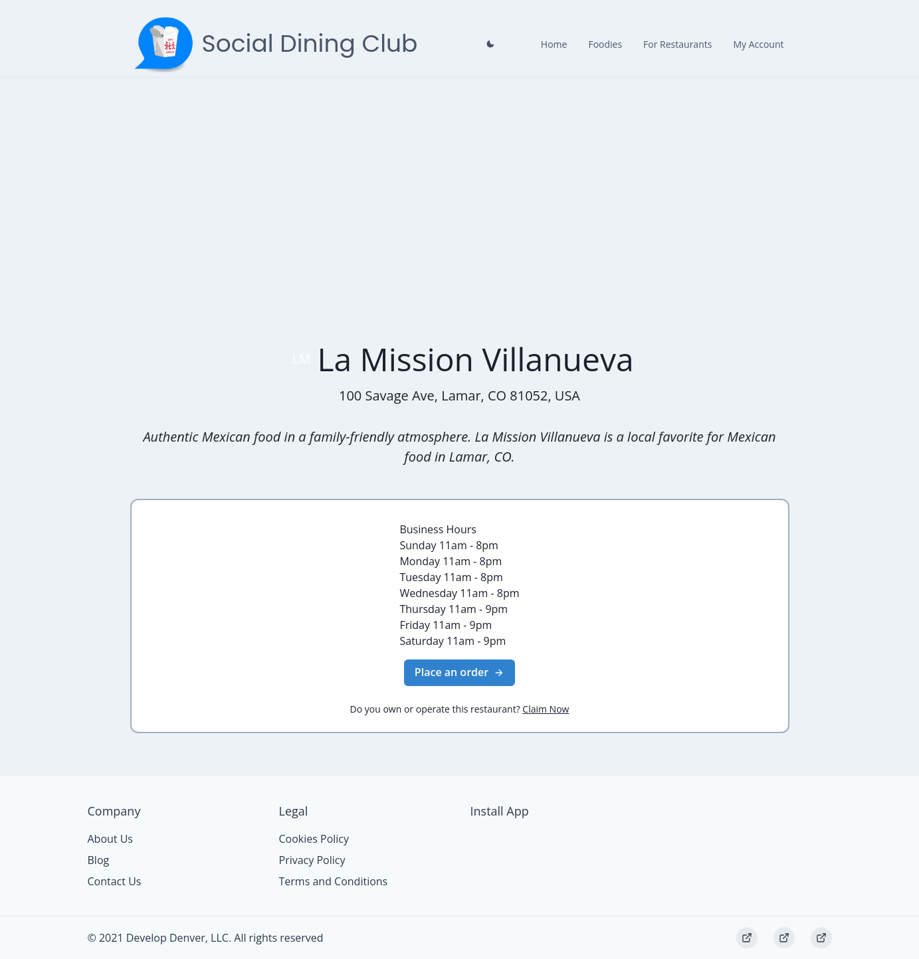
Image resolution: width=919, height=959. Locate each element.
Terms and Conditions (333, 881)
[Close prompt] (490, 44)
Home (554, 44)
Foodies (605, 44)
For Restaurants (677, 44)
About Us (111, 838)
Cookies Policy (314, 838)
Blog (99, 860)
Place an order (459, 672)
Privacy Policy (312, 860)
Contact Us (115, 881)
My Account (758, 44)
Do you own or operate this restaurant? (459, 709)
